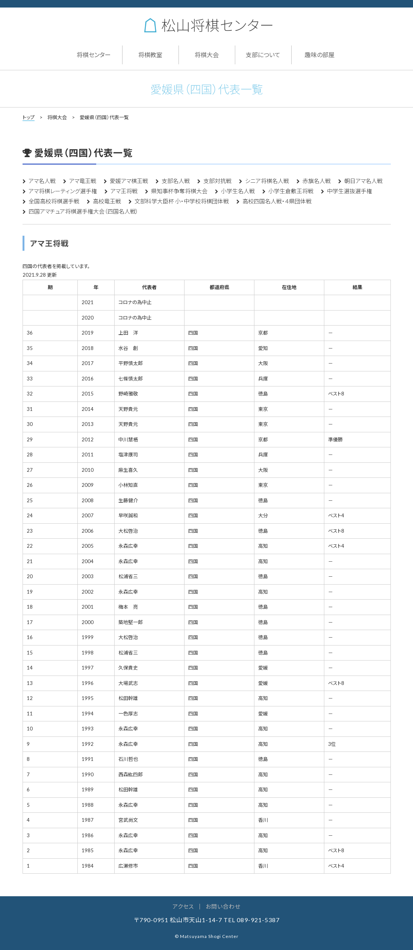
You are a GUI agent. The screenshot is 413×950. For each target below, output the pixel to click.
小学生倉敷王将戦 (290, 191)
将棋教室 (150, 54)
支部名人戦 (176, 180)
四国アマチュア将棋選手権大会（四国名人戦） (84, 211)
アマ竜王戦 (82, 180)
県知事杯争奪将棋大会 (179, 191)
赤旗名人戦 (317, 180)
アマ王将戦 (124, 191)
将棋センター (94, 54)
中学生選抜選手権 (349, 191)
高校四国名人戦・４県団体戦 (277, 201)
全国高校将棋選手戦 (54, 201)
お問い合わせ (223, 906)
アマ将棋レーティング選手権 (63, 191)
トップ (29, 117)
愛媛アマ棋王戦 (129, 180)
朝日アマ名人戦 (363, 180)
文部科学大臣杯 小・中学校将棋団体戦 (182, 201)
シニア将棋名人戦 (267, 180)
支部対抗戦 (217, 180)
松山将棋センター (208, 25)
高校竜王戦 (107, 201)
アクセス (183, 906)
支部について (263, 54)
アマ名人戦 (42, 180)
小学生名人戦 (238, 191)
